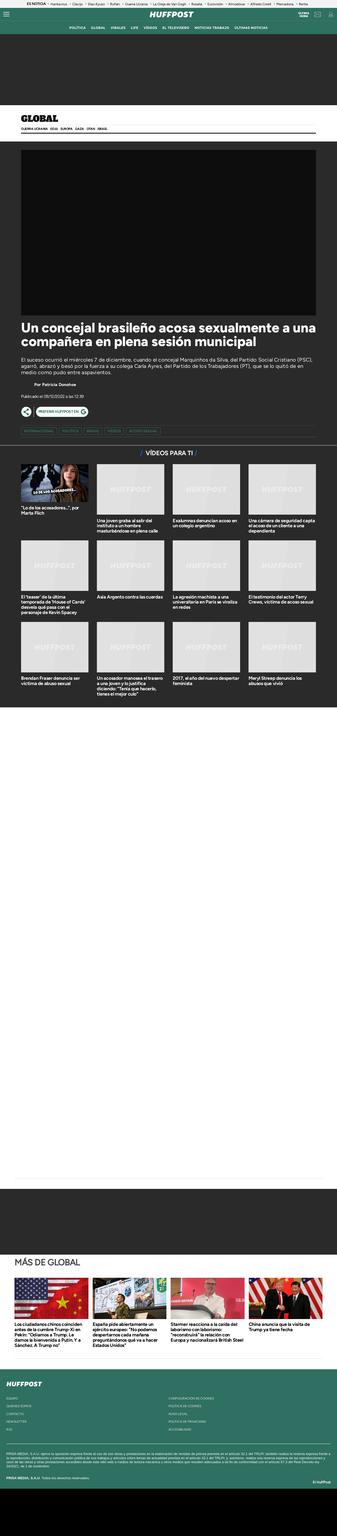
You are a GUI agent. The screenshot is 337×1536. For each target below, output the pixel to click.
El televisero (175, 28)
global (98, 28)
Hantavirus (59, 4)
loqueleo (225, 1520)
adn (242, 1504)
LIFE (134, 28)
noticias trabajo (212, 28)
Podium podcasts (156, 1520)
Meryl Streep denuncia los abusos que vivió (275, 680)
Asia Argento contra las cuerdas (130, 597)
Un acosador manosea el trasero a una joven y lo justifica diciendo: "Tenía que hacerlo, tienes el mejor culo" (130, 686)
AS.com (225, 1504)
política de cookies (184, 1406)
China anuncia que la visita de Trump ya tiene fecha (279, 1326)
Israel (102, 129)
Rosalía (196, 4)
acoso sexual (143, 431)
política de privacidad (187, 1421)
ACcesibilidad (179, 1429)
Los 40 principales (133, 1504)
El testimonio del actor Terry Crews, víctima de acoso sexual (281, 599)
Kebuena (257, 1512)
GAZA (79, 129)
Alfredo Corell (260, 4)
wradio (159, 1512)
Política (70, 431)
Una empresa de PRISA (62, 1508)
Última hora (303, 15)
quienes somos (18, 1406)
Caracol (262, 1504)
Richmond (105, 1520)
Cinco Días (180, 1512)
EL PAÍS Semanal (219, 1512)
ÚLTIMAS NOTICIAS (251, 28)
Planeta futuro (238, 1512)
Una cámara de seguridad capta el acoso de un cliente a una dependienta (282, 526)
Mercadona (285, 4)
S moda (201, 1520)
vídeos (150, 28)
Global (39, 119)
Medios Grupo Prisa (61, 1521)
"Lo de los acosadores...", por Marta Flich (50, 510)
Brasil (93, 431)
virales (118, 28)
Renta (303, 4)
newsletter (16, 1421)
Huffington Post (115, 1512)
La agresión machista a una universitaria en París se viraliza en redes (205, 602)
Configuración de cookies (191, 1398)
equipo (12, 1398)
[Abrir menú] (6, 14)
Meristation (250, 1520)
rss (9, 1429)
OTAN (91, 129)
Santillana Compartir (186, 1504)
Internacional (39, 431)
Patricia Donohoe (59, 384)
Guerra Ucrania (136, 4)
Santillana (158, 1504)
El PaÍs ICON (179, 1520)
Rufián (115, 4)
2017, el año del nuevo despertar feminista (206, 680)
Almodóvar (236, 4)
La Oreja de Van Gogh (169, 4)
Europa (67, 129)
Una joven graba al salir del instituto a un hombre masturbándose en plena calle (127, 526)
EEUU (54, 129)
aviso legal (178, 1414)
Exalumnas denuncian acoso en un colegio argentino (205, 523)
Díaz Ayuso (96, 4)
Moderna (131, 1520)
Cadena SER (209, 1504)
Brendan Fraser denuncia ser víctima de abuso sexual (50, 680)
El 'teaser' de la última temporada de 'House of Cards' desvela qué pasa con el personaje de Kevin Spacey (53, 604)
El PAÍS (108, 1504)
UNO (144, 1512)
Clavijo (77, 4)
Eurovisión (215, 4)
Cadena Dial (199, 1512)
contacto (15, 1414)
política (77, 28)
